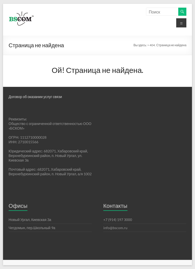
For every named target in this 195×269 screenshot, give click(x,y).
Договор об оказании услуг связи (35, 96)
